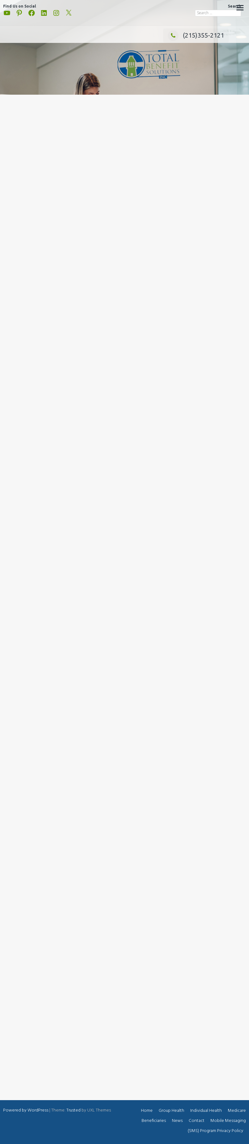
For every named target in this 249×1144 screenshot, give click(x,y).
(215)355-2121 (196, 35)
